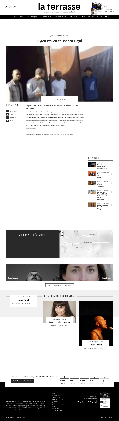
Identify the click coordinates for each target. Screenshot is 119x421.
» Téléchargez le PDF (109, 11)
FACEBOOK (11, 111)
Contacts (54, 407)
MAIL (9, 121)
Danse (22, 17)
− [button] (62, 235)
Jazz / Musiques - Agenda (59, 36)
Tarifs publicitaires (57, 410)
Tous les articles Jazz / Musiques (59, 285)
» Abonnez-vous (108, 9)
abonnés (64, 380)
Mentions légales (21, 417)
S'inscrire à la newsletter (22, 380)
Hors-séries (74, 17)
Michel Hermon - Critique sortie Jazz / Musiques (93, 301)
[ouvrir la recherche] (106, 17)
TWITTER (11, 114)
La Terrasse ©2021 (11, 417)
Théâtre (14, 17)
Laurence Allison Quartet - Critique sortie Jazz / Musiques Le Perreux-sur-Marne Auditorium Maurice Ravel (58, 303)
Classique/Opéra (45, 17)
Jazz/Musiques (32, 17)
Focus (83, 17)
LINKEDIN (11, 117)
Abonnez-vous (56, 408)
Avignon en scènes (61, 17)
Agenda (99, 17)
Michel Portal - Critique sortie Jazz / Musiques (20, 301)
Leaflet (62, 257)
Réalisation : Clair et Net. (107, 417)
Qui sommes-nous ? (57, 405)
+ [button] (62, 232)
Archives (91, 17)
